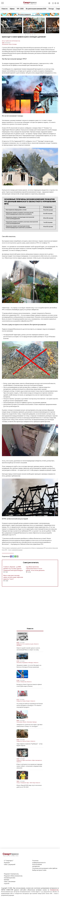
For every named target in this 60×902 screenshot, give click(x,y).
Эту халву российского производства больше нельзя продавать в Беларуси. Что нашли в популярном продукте (30, 714)
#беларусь (19, 654)
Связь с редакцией (9, 864)
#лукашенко (25, 671)
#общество (19, 653)
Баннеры (6, 879)
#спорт (18, 690)
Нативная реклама (9, 878)
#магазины (29, 731)
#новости (36, 653)
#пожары (14, 53)
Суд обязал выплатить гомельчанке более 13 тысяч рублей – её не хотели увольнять (35, 577)
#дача (10, 53)
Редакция (7, 862)
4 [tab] (33, 34)
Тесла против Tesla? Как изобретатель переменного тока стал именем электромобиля (10, 30)
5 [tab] (35, 34)
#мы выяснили (5, 53)
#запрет (28, 710)
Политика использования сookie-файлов (44, 868)
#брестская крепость (37, 769)
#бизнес (25, 731)
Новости (4, 9)
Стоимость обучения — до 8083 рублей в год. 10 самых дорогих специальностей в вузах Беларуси (34, 30)
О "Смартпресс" (8, 860)
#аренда (34, 731)
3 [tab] (31, 34)
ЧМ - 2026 (20, 9)
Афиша (12, 9)
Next (58, 25)
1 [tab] (26, 34)
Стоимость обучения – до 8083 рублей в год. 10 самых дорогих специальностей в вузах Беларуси (13, 577)
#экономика (19, 731)
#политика (19, 671)
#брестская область (27, 769)
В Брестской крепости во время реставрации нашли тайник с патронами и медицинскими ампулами (29, 775)
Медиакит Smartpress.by (11, 874)
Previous (2, 25)
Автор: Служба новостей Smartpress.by (11, 49)
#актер (24, 750)
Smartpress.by (54, 890)
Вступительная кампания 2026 (36, 9)
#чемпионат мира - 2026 (26, 791)
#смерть (28, 750)
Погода (51, 9)
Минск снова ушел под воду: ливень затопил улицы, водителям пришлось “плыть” (13, 586)
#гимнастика (23, 690)
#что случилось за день (28, 653)
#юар (33, 791)
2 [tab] (28, 34)
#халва (24, 710)
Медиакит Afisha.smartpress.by (13, 876)
